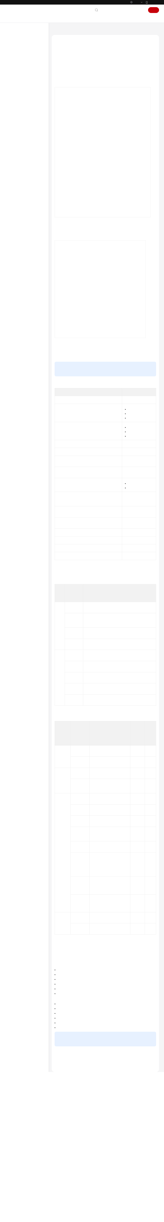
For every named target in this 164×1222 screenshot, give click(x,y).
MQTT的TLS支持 (65, 86)
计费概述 (117, 1185)
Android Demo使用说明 (31, 204)
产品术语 (14, 294)
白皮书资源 (15, 312)
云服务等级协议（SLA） (22, 306)
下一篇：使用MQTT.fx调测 (67, 1150)
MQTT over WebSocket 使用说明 (31, 229)
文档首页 (56, 30)
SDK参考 (14, 254)
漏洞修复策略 (119, 1181)
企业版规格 (145, 474)
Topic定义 (102, 408)
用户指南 (14, 81)
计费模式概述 (119, 1190)
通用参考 (14, 288)
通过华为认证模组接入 (27, 169)
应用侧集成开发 (20, 243)
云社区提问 (77, 1192)
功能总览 (14, 52)
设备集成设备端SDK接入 (28, 134)
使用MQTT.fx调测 (28, 187)
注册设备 (20, 128)
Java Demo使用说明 (30, 193)
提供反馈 (81, 1177)
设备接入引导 (22, 117)
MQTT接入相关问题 (64, 1126)
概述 (59, 64)
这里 (127, 127)
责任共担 (14, 300)
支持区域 (14, 318)
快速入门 (14, 75)
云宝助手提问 (61, 1192)
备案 (121, 10)
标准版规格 (145, 470)
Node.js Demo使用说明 (31, 222)
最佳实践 (14, 87)
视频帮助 (14, 272)
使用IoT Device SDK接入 (105, 288)
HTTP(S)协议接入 (24, 146)
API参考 (13, 248)
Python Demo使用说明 (31, 198)
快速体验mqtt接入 (122, 421)
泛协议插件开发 (23, 157)
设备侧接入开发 (20, 111)
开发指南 (14, 93)
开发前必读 (17, 99)
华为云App (153, 2)
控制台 (131, 10)
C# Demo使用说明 (29, 216)
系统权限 (14, 323)
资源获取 (16, 105)
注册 (153, 10)
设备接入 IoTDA (72, 30)
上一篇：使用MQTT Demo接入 (69, 1145)
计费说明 (14, 64)
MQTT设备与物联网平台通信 (71, 81)
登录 (141, 10)
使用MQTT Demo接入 (27, 175)
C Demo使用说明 (28, 210)
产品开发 (20, 122)
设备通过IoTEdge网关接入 (29, 163)
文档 (112, 10)
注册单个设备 (108, 398)
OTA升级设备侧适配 (26, 237)
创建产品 (125, 392)
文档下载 (14, 278)
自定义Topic (147, 1009)
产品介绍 (14, 70)
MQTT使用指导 (27, 181)
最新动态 (14, 46)
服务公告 (14, 58)
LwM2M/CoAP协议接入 (27, 152)
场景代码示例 (16, 260)
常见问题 (14, 266)
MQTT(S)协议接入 (25, 140)
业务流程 (61, 70)
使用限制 (61, 75)
